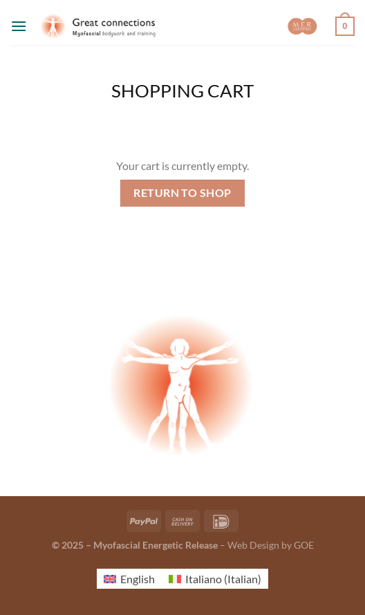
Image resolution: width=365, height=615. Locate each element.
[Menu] (18, 26)
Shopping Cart (182, 90)
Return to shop (182, 193)
